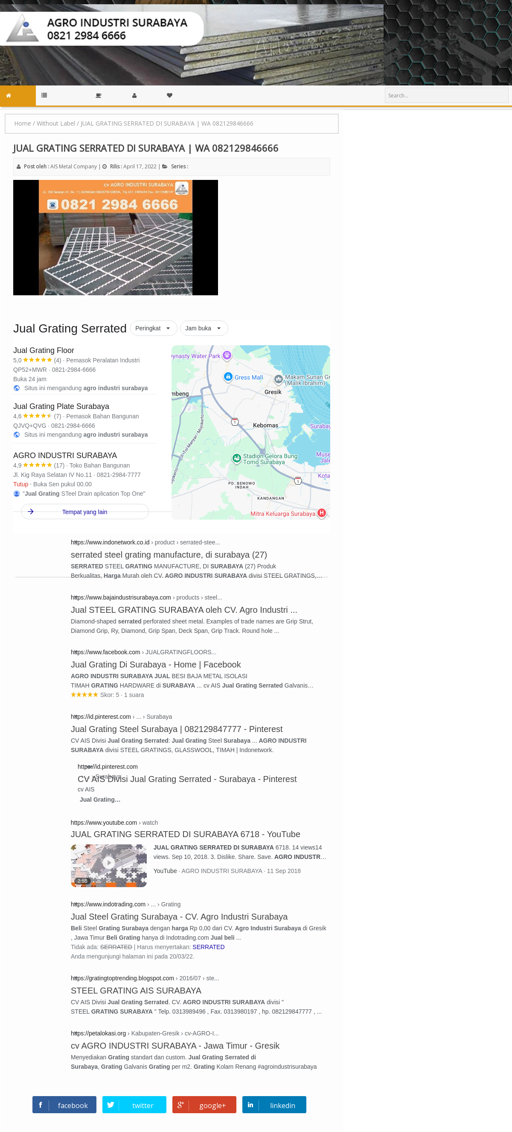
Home (22, 123)
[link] (97, 369)
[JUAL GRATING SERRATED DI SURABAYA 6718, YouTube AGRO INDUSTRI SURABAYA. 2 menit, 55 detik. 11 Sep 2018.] (112, 865)
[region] (291, 436)
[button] (153, 328)
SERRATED (208, 947)
